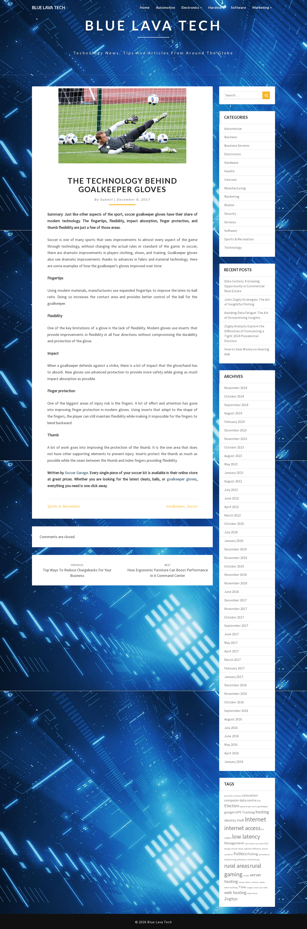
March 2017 (232, 660)
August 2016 (233, 719)
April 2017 (231, 651)
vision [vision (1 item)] (256, 887)
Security (230, 213)
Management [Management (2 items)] (234, 843)
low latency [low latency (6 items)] (246, 836)
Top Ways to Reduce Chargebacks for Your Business (77, 570)
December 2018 (235, 574)
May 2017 (230, 642)
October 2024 (234, 396)
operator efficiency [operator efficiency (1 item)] (252, 848)
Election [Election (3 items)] (231, 805)
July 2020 (231, 532)
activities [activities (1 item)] (228, 795)
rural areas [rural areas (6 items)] (236, 865)
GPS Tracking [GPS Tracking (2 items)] (245, 812)
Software (238, 7)
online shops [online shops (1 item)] (237, 848)
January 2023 (233, 472)
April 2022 (231, 507)
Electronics (191, 7)
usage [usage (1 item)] (249, 887)
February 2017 (234, 668)
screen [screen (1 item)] (246, 875)
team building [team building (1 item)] (231, 887)
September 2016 (236, 710)
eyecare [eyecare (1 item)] (243, 806)
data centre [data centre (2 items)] (248, 800)
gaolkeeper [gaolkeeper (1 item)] (263, 806)
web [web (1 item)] (265, 887)
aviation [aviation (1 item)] (237, 795)
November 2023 (235, 439)
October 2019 (234, 566)
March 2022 (232, 515)
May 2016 (230, 744)
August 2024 (233, 413)
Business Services (236, 145)
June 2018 (231, 591)
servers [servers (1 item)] (255, 882)
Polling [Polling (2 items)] (252, 854)
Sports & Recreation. (63, 506)
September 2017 (236, 625)
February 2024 (234, 422)
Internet (230, 179)
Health (229, 171)
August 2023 (233, 456)
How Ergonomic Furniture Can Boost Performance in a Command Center (167, 570)
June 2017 (231, 634)
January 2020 (233, 541)
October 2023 (234, 447)
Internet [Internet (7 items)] (255, 819)
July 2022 (231, 490)
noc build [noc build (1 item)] (259, 843)
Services (230, 222)
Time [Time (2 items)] (242, 887)
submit (106, 199)
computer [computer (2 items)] (231, 800)
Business (230, 137)
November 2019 (235, 558)
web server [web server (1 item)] (252, 893)
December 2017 (235, 600)
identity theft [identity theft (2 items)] (234, 820)
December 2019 (235, 549)
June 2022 (231, 498)
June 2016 (231, 736)
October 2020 (234, 523)
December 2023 (235, 430)
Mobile (229, 205)
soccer (192, 506)
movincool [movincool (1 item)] (249, 843)
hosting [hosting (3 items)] (262, 811)
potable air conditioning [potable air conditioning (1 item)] (248, 859)
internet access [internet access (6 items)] (242, 828)
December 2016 (235, 685)
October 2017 (234, 617)
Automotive (165, 7)
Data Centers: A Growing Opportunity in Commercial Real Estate (244, 286)
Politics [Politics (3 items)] (240, 853)
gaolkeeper (175, 506)
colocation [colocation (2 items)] (250, 795)
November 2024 (235, 388)
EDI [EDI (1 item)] (259, 800)
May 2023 (230, 464)
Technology (233, 247)
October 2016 (234, 702)
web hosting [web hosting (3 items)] (235, 892)
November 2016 (235, 693)
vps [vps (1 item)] (261, 887)
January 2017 (233, 677)
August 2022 (233, 481)
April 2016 (231, 753)
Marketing (262, 7)
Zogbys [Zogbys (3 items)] (230, 898)
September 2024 (236, 405)
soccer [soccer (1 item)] (262, 882)
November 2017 (235, 609)
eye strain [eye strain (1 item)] (252, 806)
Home (144, 7)
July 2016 (231, 728)
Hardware (216, 7)
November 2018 (235, 583)
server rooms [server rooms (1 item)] (245, 882)
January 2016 (233, 761)
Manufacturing (235, 188)
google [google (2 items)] (229, 812)
